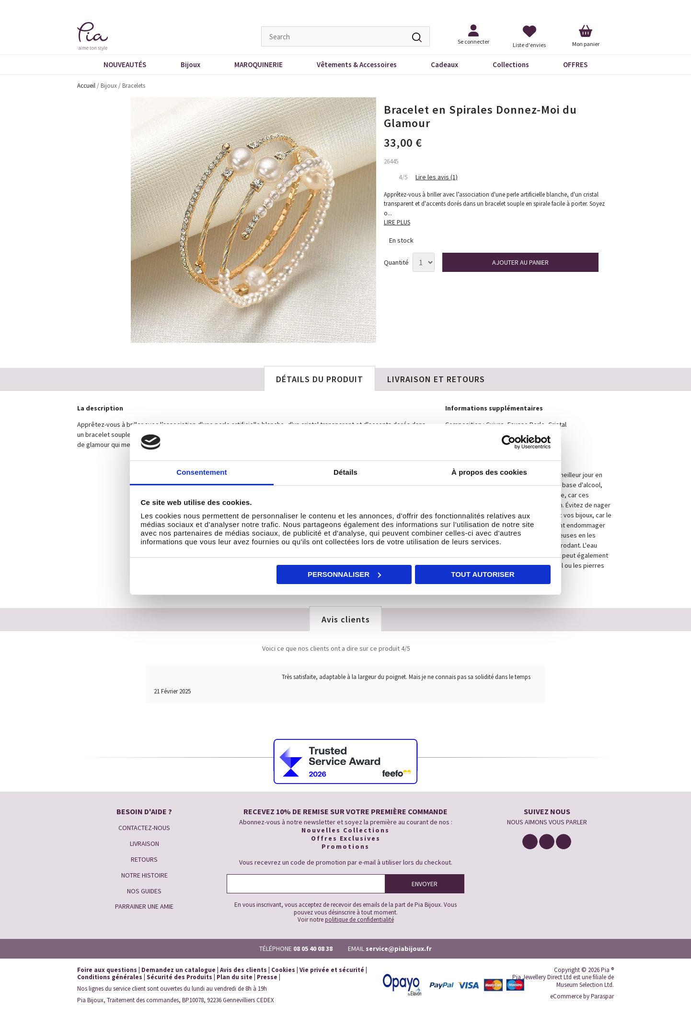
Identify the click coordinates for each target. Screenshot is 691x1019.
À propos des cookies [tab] (489, 472)
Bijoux (190, 64)
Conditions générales (109, 977)
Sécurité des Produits (179, 977)
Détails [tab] (345, 472)
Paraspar (602, 996)
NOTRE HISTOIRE (144, 875)
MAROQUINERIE (258, 64)
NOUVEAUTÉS (125, 64)
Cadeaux (444, 64)
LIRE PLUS (397, 222)
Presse (267, 977)
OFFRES (575, 64)
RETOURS (144, 859)
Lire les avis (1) (436, 177)
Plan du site (235, 977)
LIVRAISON (144, 843)
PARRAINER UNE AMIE (144, 906)
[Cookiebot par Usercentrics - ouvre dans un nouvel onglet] (509, 442)
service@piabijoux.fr (399, 948)
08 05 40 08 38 (313, 948)
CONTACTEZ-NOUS (144, 827)
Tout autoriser (482, 574)
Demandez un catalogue (178, 970)
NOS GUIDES (144, 891)
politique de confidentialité (359, 919)
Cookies (283, 970)
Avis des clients (243, 970)
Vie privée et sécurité (331, 970)
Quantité (396, 262)
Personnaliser (344, 574)
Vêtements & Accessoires (357, 64)
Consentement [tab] (201, 472)
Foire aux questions (107, 970)
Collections (511, 64)
